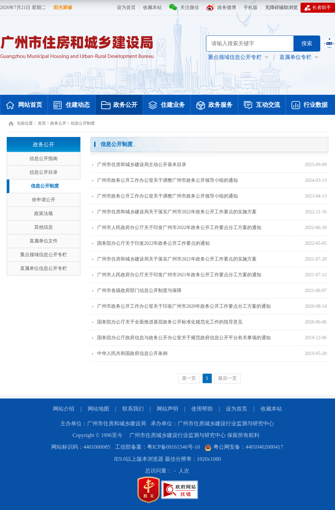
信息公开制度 (83, 123)
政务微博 (226, 7)
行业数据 (309, 105)
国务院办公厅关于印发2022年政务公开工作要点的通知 (151, 243)
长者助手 (318, 8)
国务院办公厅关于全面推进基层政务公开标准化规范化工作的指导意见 (167, 321)
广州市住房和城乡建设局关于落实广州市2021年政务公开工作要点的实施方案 (174, 259)
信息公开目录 (43, 172)
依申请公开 (43, 199)
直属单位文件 (43, 240)
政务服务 (214, 105)
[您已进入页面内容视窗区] (209, 262)
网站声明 (167, 409)
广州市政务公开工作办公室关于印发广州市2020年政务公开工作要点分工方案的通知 (181, 306)
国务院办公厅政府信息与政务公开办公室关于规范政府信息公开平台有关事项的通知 (181, 337)
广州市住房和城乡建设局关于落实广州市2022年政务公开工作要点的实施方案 (174, 211)
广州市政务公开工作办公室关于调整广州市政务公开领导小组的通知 (165, 180)
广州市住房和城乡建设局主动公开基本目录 (139, 164)
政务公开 (119, 105)
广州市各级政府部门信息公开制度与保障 (137, 290)
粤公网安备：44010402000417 (244, 447)
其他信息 (43, 227)
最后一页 (227, 378)
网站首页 (24, 105)
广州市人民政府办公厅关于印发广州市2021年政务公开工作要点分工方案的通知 (176, 274)
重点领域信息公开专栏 (43, 254)
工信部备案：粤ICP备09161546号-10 (157, 447)
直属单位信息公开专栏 (43, 268)
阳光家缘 (63, 7)
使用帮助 (202, 409)
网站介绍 (63, 409)
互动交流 (262, 105)
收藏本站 (152, 7)
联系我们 (133, 409)
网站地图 (98, 409)
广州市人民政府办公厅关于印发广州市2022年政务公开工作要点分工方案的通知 (176, 227)
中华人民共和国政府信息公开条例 (130, 353)
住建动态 (72, 105)
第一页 (189, 378)
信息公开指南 (43, 158)
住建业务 (167, 105)
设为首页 (126, 7)
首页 (42, 123)
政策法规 (43, 213)
